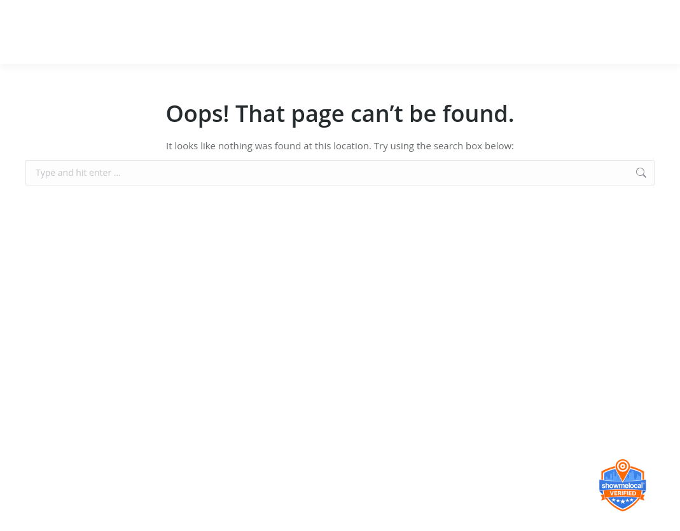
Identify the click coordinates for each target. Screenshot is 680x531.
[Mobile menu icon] (659, 32)
